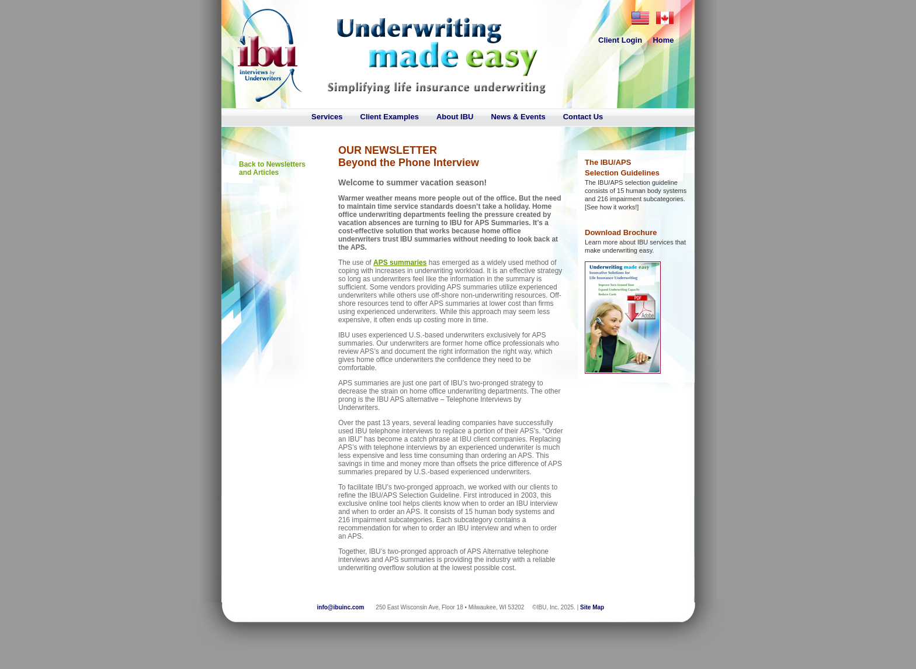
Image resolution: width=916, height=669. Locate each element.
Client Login (620, 40)
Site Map (592, 607)
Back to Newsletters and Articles (272, 168)
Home (663, 40)
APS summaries (399, 262)
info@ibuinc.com (341, 607)
